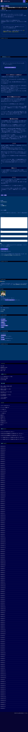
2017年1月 (2, 650)
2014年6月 (2, 708)
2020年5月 (2, 574)
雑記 (1, 424)
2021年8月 (2, 545)
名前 (1, 230)
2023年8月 (2, 499)
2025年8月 (2, 453)
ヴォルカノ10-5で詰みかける (5, 431)
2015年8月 (2, 681)
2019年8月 (2, 591)
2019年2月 (2, 603)
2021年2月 (2, 557)
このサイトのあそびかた (5, 405)
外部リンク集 (3, 370)
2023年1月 (2, 513)
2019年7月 (2, 593)
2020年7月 (2, 570)
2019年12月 (3, 583)
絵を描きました (4, 320)
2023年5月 (2, 505)
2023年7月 (2, 501)
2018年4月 (2, 622)
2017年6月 (2, 641)
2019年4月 (2, 599)
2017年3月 (2, 647)
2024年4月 (2, 484)
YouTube (2, 311)
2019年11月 (3, 585)
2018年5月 (2, 620)
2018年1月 (2, 627)
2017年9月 (2, 635)
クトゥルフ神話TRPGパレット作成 (6, 376)
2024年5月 (2, 482)
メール (2, 234)
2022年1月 (2, 536)
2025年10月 (3, 450)
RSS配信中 (3, 281)
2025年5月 (2, 459)
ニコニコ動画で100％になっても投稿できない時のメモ (10, 437)
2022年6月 (2, 526)
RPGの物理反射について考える (6, 394)
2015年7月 (2, 683)
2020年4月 (2, 576)
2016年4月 (2, 666)
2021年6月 (2, 549)
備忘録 (2, 327)
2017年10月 (3, 633)
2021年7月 (2, 547)
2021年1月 (2, 559)
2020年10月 (3, 564)
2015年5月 (2, 687)
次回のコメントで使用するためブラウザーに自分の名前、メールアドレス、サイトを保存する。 (14, 245)
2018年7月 (2, 616)
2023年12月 (3, 492)
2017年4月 (2, 645)
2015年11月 (3, 675)
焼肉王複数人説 (3, 335)
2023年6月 (2, 503)
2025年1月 (2, 467)
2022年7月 (2, 524)
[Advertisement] (9, 47)
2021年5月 (2, 551)
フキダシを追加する (4, 397)
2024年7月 (2, 478)
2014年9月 (2, 702)
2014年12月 (3, 696)
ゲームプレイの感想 (4, 325)
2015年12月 (3, 673)
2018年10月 (3, 610)
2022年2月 (2, 534)
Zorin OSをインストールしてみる (6, 391)
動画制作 (3, 322)
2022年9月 (2, 520)
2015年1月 (2, 694)
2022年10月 (3, 518)
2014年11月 (3, 698)
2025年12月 (3, 446)
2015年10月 (3, 677)
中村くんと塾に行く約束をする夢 (6, 386)
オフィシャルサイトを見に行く (10, 67)
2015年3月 (2, 691)
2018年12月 (3, 606)
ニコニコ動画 (3, 309)
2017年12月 (3, 629)
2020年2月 (2, 580)
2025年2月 (2, 465)
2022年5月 (2, 528)
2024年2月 (2, 488)
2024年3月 (2, 486)
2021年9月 (2, 543)
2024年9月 (2, 474)
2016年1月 (2, 671)
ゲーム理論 (2, 339)
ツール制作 (2, 413)
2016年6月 (2, 662)
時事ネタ (2, 418)
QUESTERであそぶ (14, 201)
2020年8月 (2, 568)
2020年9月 (2, 566)
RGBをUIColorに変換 (4, 378)
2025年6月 (2, 457)
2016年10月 (3, 654)
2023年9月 (2, 497)
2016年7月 (2, 660)
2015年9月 (2, 679)
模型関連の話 (3, 420)
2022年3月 (2, 532)
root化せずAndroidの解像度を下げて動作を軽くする (9, 433)
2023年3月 (2, 509)
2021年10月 (3, 541)
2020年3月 (2, 578)
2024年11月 (3, 471)
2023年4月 (2, 507)
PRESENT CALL (7, 1)
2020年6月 (2, 572)
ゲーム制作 (3, 319)
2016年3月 (2, 668)
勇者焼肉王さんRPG (4, 367)
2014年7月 (2, 706)
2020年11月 (3, 562)
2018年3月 (2, 624)
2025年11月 (3, 448)
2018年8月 (2, 614)
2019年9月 (2, 589)
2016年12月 (3, 652)
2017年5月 (2, 643)
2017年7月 (2, 639)
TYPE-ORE (2, 365)
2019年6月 (2, 595)
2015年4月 (2, 689)
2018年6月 (2, 618)
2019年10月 (3, 587)
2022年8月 (2, 522)
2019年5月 (2, 597)
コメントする (9, 10)
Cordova (2, 337)
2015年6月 (2, 685)
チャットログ (3, 411)
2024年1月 (2, 490)
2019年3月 (2, 601)
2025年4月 (2, 461)
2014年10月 (3, 700)
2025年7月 (2, 455)
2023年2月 (2, 511)
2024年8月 (2, 476)
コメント (3, 216)
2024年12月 (3, 469)
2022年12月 (3, 515)
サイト (2, 239)
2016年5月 (2, 664)
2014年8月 (2, 704)
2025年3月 (2, 463)
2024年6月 (2, 480)
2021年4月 (2, 553)
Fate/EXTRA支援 (3, 379)
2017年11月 (3, 631)
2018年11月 (3, 608)
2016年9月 (2, 656)
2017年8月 (2, 637)
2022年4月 (2, 530)
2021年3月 (2, 555)
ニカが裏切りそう (14, 205)
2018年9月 (2, 612)
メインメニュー (26, 1)
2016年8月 (2, 658)
